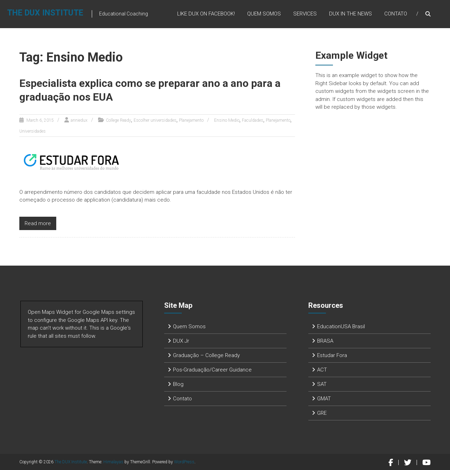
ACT (322, 370)
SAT (322, 384)
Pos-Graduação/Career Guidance (212, 370)
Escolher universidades (155, 120)
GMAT (324, 398)
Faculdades (252, 120)
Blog (178, 384)
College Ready (118, 120)
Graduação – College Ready (206, 355)
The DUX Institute (45, 13)
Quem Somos (264, 14)
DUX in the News (350, 14)
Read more (38, 223)
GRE (322, 413)
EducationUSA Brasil (341, 326)
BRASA (325, 341)
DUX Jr (181, 341)
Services (305, 14)
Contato (395, 14)
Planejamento (191, 120)
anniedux (79, 120)
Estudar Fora (332, 355)
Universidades (32, 131)
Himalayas (113, 461)
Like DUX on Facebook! (206, 14)
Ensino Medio (226, 120)
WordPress (184, 461)
